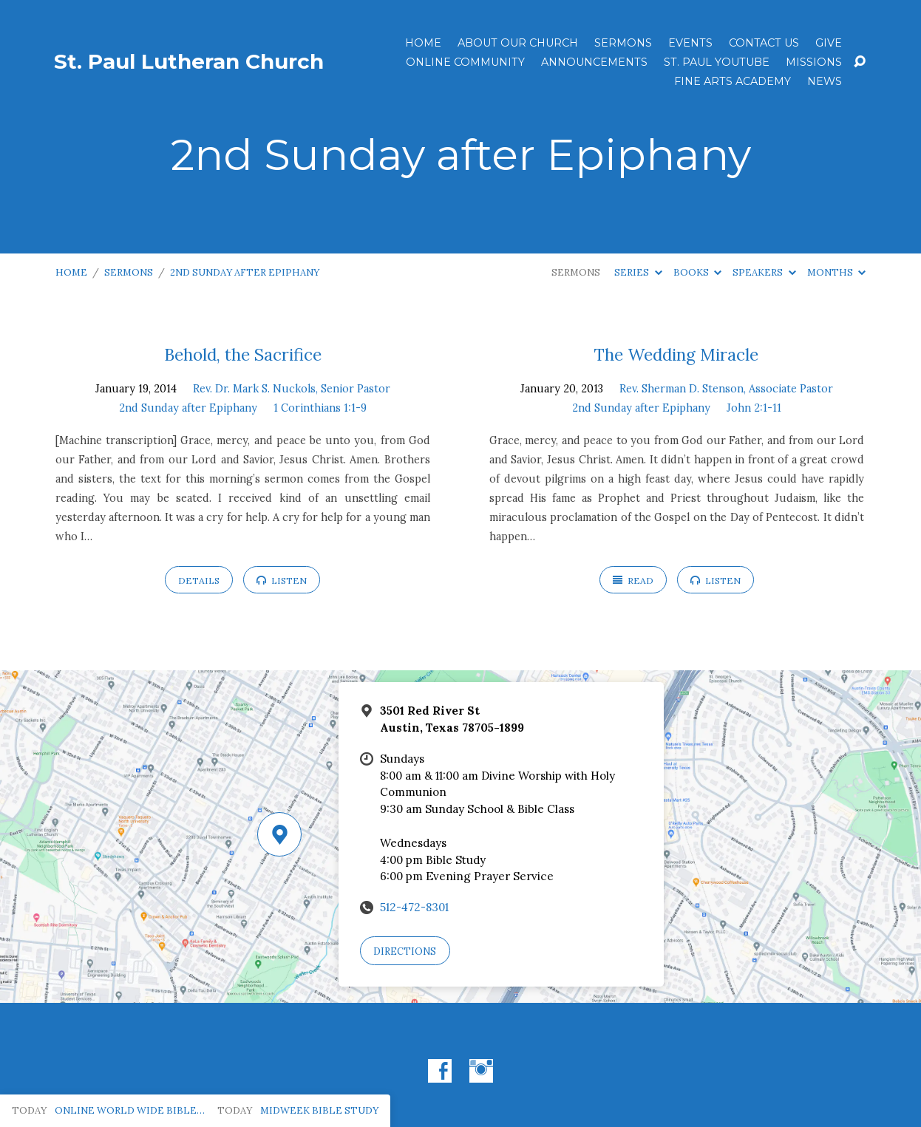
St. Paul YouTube (716, 62)
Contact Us (764, 43)
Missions (814, 62)
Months (836, 272)
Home (423, 43)
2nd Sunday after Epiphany (244, 272)
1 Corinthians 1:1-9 (320, 408)
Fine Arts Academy (732, 81)
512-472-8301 (414, 907)
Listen (281, 580)
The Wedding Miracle (676, 354)
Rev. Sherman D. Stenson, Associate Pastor (726, 388)
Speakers (764, 272)
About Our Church (518, 43)
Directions (404, 951)
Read (633, 580)
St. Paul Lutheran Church (189, 61)
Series (638, 272)
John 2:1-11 (754, 408)
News (824, 81)
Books (697, 272)
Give (828, 43)
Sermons (623, 43)
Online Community (465, 62)
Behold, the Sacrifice (243, 354)
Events (690, 43)
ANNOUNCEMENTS (594, 62)
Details (199, 580)
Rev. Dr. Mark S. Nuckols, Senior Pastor (291, 388)
